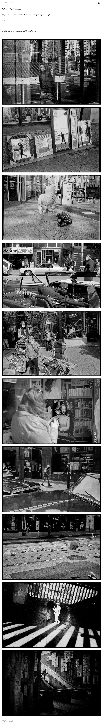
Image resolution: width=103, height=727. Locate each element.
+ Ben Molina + (8, 2)
